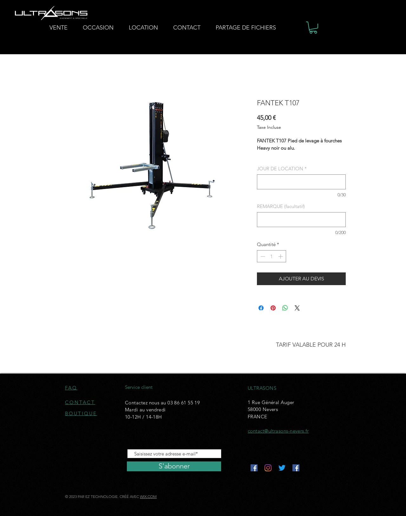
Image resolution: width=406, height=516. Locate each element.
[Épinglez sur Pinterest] (273, 308)
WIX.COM (148, 496)
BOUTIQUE (81, 413)
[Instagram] (268, 467)
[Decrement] (262, 256)
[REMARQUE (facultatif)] (301, 219)
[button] (313, 28)
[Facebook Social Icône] (254, 467)
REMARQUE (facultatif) (281, 206)
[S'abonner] (174, 466)
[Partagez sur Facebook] (261, 308)
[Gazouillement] (281, 467)
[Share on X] (297, 308)
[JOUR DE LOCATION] (301, 181)
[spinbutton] (271, 256)
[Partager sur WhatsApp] (285, 308)
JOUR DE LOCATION (282, 169)
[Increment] (281, 256)
